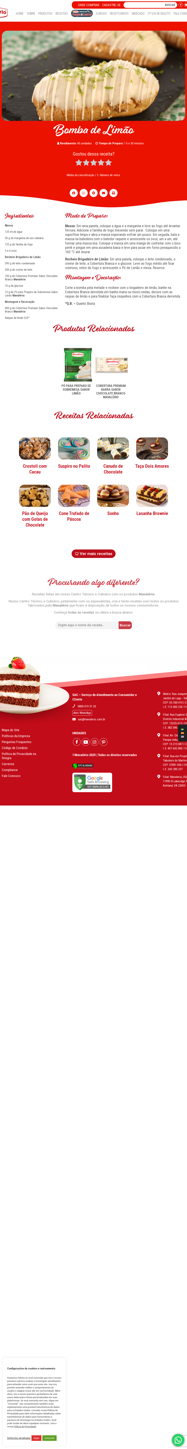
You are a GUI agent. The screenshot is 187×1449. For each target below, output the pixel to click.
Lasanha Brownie (152, 540)
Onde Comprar (88, 5)
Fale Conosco (11, 768)
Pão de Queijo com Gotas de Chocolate (35, 546)
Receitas (62, 13)
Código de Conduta (14, 740)
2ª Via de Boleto (159, 13)
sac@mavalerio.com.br (91, 711)
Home (20, 13)
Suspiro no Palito (74, 493)
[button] (74, 193)
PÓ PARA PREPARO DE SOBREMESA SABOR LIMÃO (76, 389)
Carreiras (8, 756)
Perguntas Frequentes (16, 734)
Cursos (101, 13)
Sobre (31, 13)
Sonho (113, 540)
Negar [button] (36, 1438)
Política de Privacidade (25, 1426)
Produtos (45, 13)
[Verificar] (82, 760)
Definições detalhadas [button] (19, 1438)
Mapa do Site (10, 722)
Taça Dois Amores (152, 493)
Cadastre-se (111, 5)
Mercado (138, 13)
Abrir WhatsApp (82, 705)
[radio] (78, 163)
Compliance (10, 762)
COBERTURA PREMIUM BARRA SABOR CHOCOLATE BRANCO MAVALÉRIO (111, 391)
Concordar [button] (49, 1438)
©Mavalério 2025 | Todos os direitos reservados (104, 747)
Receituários (119, 13)
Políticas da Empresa (16, 728)
